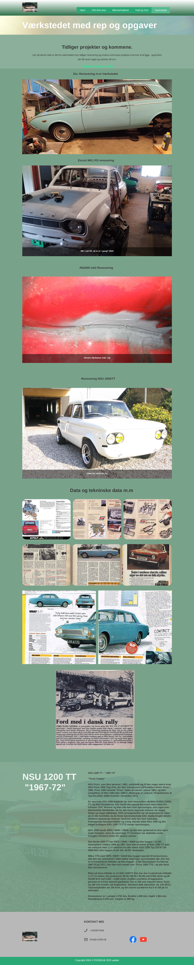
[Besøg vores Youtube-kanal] (143, 939)
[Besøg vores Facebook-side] (133, 939)
